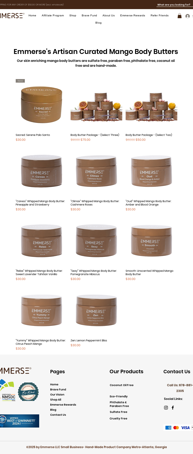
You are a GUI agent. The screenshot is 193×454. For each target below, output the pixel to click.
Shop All (55, 400)
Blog (53, 410)
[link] (179, 15)
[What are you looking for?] (174, 5)
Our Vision (57, 395)
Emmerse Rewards (63, 405)
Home (54, 384)
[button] (73, 15)
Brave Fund (58, 389)
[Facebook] (172, 407)
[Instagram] (166, 407)
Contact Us (58, 415)
